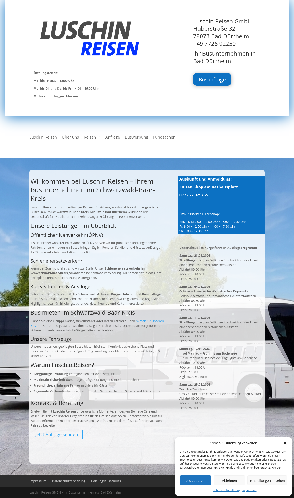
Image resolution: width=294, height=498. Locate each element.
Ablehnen (229, 480)
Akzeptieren (195, 480)
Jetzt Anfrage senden (56, 434)
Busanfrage (212, 79)
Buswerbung (136, 137)
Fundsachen (164, 137)
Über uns (70, 137)
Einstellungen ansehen (267, 480)
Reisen (90, 137)
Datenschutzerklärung (226, 490)
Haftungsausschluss (106, 481)
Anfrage (112, 137)
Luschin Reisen (43, 137)
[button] (285, 443)
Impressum (249, 490)
